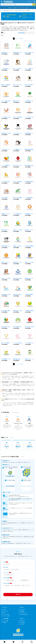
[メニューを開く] (1, 1)
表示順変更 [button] (21, 32)
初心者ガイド (22, 620)
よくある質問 (22, 622)
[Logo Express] (8, 1)
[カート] (34, 1)
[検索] (34, 4)
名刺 (27, 7)
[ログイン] (30, 2)
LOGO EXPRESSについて (23, 614)
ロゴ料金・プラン (16, 7)
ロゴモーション (22, 7)
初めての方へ (10, 7)
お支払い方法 (22, 609)
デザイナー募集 (5, 620)
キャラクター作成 (5, 614)
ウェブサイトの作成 (5, 615)
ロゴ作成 (4, 609)
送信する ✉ (18, 594)
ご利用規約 (21, 611)
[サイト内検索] (16, 4)
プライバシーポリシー (12, 597)
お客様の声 (4, 622)
